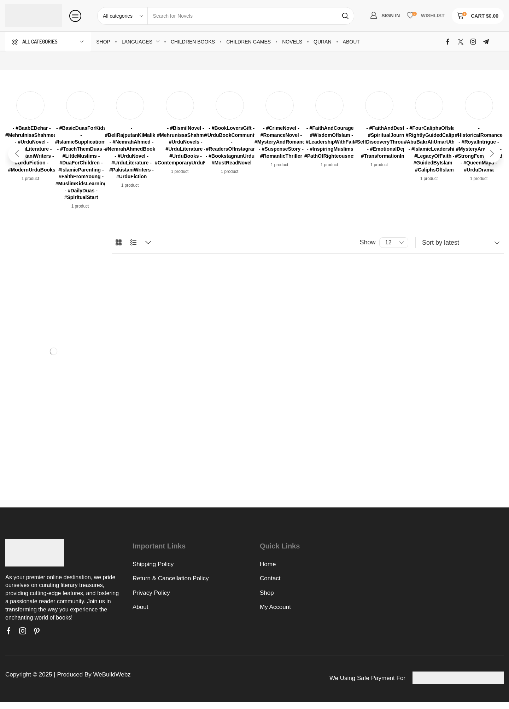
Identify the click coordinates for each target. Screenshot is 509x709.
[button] (75, 16)
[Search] (345, 15)
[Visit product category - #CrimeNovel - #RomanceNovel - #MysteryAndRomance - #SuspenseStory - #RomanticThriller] (281, 142)
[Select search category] (123, 15)
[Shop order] (459, 242)
